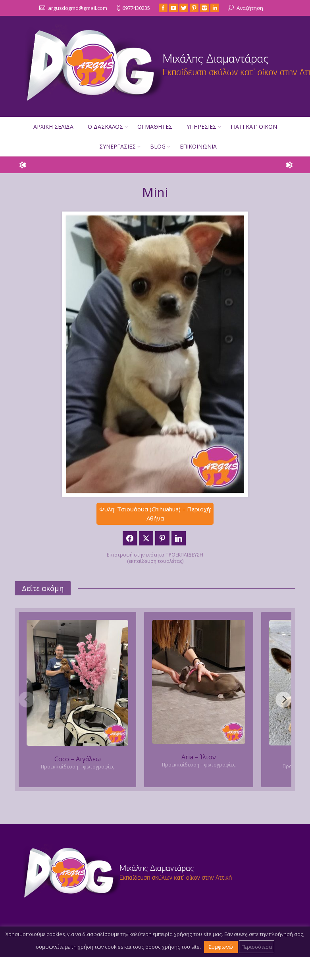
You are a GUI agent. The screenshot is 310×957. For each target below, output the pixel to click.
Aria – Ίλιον (198, 757)
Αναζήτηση (250, 7)
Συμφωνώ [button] (221, 946)
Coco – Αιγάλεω (77, 759)
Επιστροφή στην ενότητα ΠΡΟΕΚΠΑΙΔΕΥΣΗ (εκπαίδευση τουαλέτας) (155, 557)
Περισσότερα (256, 946)
